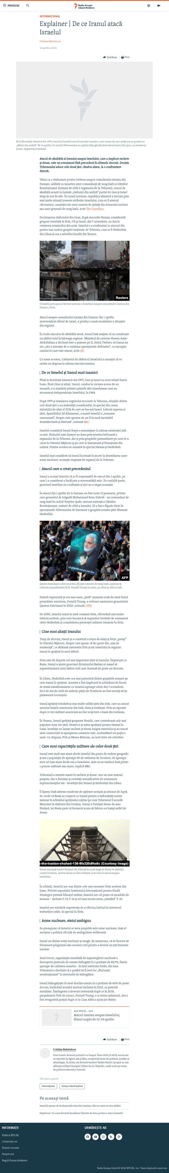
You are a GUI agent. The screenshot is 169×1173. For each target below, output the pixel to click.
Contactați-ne (9, 1141)
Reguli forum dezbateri (14, 1160)
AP (81, 350)
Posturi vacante (10, 1148)
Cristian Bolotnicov (50, 41)
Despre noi (8, 1154)
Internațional (50, 16)
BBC (86, 422)
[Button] (110, 57)
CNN (88, 605)
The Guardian (94, 209)
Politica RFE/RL (10, 1135)
